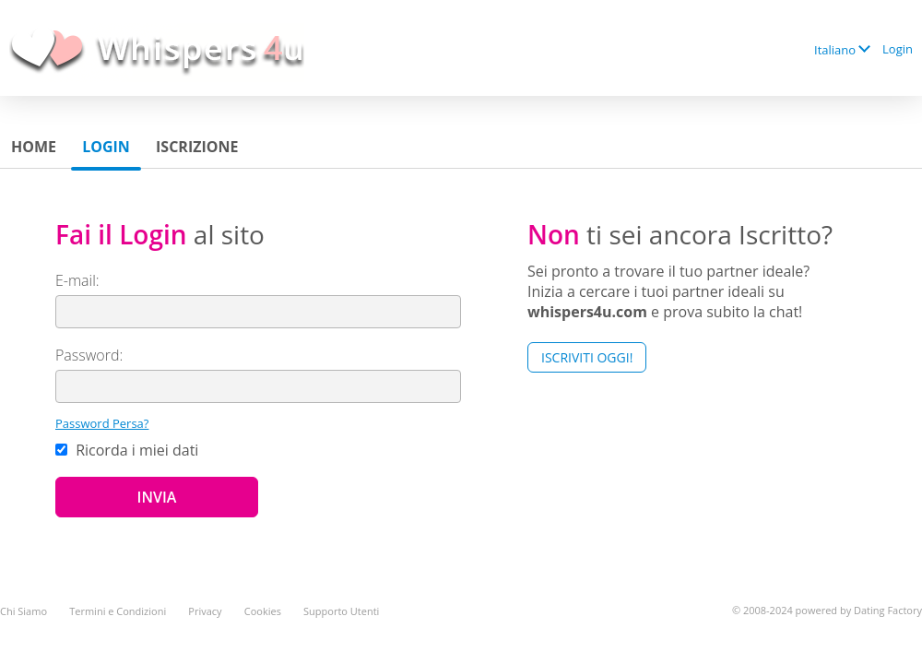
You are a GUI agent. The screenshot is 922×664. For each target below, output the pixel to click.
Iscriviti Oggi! (586, 357)
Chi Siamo (23, 611)
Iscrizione (197, 146)
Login (897, 49)
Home (33, 146)
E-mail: (77, 280)
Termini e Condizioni (117, 611)
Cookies (262, 611)
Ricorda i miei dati (126, 450)
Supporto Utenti (341, 611)
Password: (89, 355)
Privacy (204, 611)
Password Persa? (101, 423)
